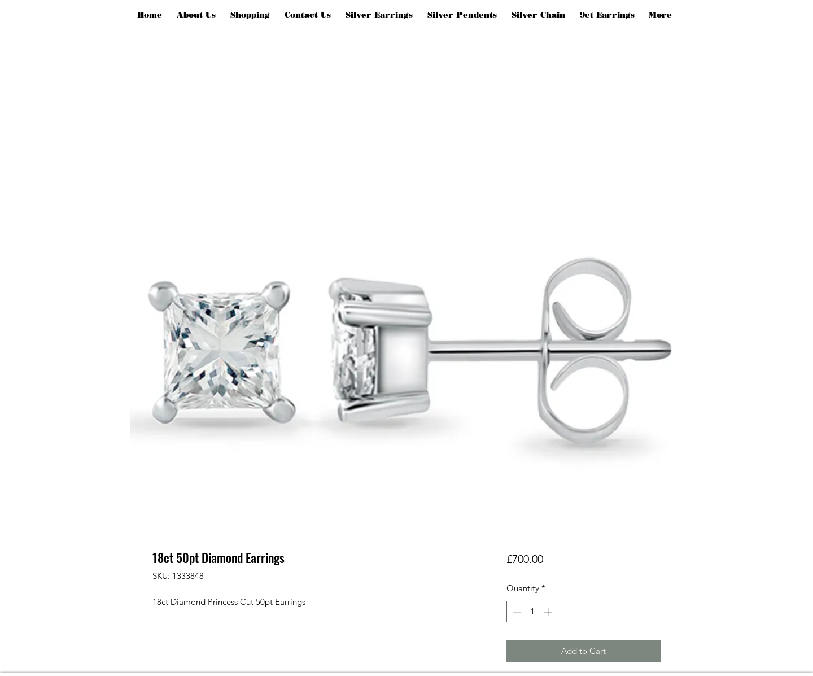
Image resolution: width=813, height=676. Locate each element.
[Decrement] (515, 611)
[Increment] (549, 611)
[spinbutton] (532, 611)
